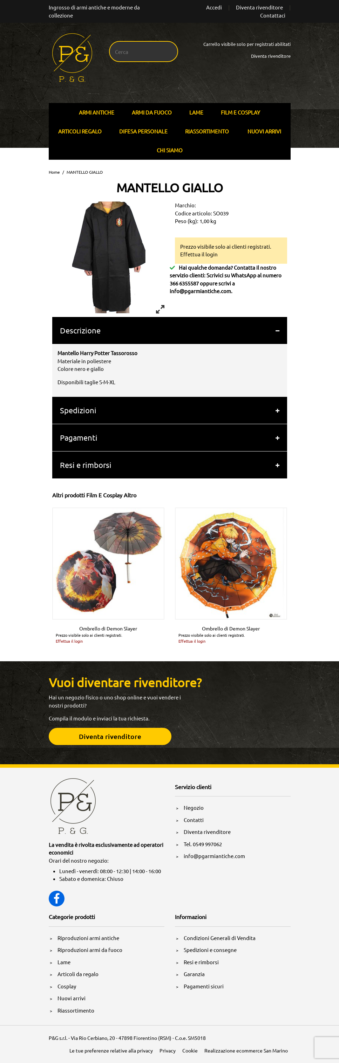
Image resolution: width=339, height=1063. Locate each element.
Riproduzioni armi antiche (88, 937)
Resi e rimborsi (85, 464)
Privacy (168, 1050)
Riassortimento (207, 131)
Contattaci (272, 15)
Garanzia (194, 974)
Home (54, 172)
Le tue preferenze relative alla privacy (111, 1050)
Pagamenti (78, 437)
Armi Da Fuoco (152, 112)
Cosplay (66, 986)
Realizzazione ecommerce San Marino (246, 1050)
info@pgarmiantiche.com (200, 291)
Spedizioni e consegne (210, 949)
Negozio (194, 807)
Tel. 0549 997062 (203, 844)
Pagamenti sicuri (204, 986)
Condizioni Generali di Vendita (220, 937)
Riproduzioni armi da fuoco (89, 949)
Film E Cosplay (240, 112)
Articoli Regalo (80, 131)
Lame (196, 112)
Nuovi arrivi (264, 131)
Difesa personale (143, 131)
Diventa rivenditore (259, 7)
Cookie (190, 1050)
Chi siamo (170, 150)
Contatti (194, 819)
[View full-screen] (160, 309)
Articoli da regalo (78, 974)
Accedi (214, 7)
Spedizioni (78, 410)
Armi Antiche (96, 112)
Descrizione (80, 330)
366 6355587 (184, 283)
